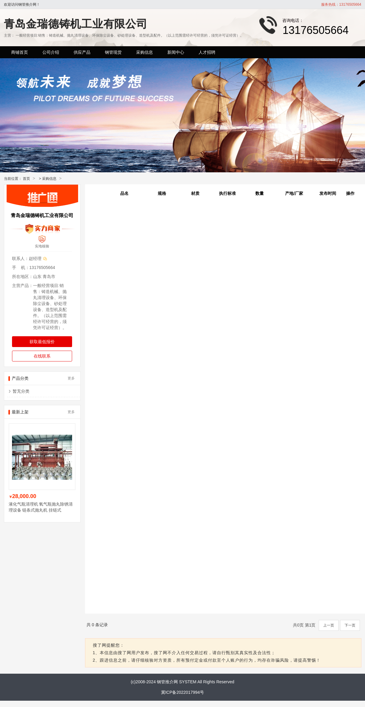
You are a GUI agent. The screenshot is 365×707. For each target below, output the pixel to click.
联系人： (20, 258)
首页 (26, 179)
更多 (71, 378)
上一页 (328, 625)
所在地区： (22, 276)
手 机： (20, 267)
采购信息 (49, 179)
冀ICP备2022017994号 (182, 692)
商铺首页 (19, 52)
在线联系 (42, 356)
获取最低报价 (42, 341)
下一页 (350, 625)
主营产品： (22, 285)
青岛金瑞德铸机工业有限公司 (76, 24)
